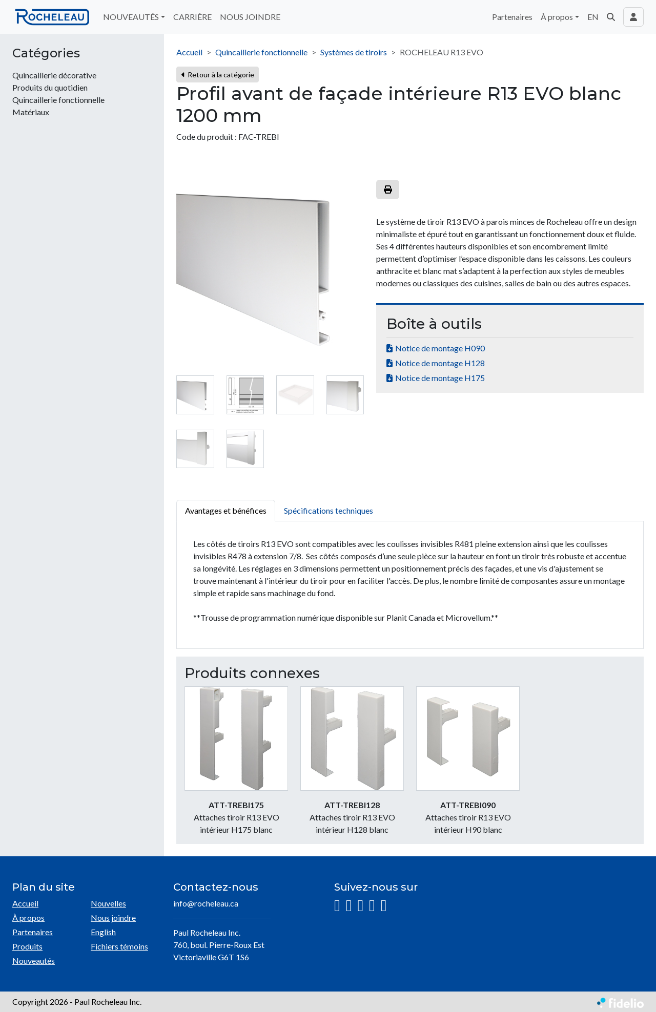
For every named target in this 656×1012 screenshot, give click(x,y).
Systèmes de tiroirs (353, 52)
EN (593, 17)
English (103, 932)
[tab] (195, 394)
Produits (27, 946)
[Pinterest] (384, 905)
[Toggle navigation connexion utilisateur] (633, 17)
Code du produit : (206, 136)
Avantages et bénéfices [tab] (225, 510)
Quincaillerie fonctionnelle (261, 52)
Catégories (46, 53)
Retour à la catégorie (217, 74)
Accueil (189, 52)
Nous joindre (113, 917)
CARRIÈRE (192, 17)
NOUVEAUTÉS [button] (131, 17)
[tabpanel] (410, 585)
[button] (611, 17)
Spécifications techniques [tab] (328, 510)
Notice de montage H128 (440, 363)
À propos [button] (557, 17)
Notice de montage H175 (440, 378)
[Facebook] (349, 905)
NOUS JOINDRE (250, 17)
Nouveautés (33, 960)
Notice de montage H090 (440, 348)
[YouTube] (372, 905)
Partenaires (512, 17)
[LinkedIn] (360, 905)
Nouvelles (108, 903)
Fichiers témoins (119, 946)
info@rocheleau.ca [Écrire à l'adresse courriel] (205, 903)
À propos (28, 917)
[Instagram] (337, 905)
